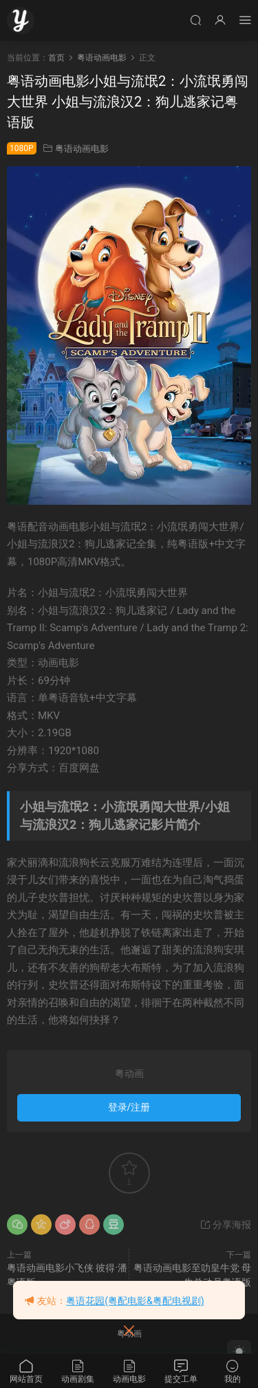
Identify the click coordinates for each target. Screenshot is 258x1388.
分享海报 (225, 1224)
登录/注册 (129, 1107)
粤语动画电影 (82, 149)
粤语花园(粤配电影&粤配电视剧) (135, 1300)
